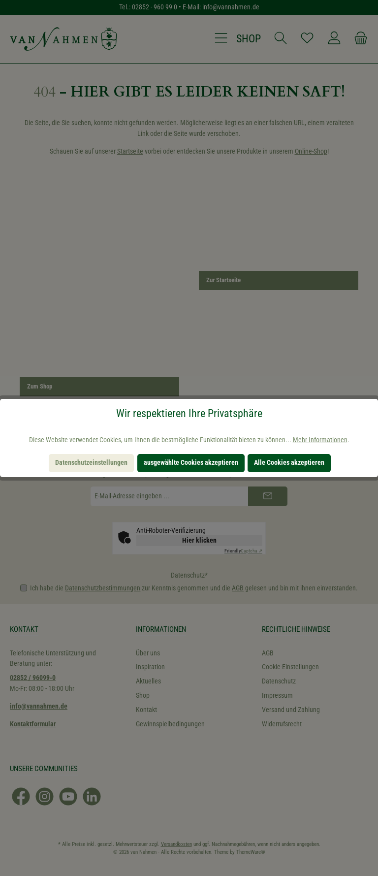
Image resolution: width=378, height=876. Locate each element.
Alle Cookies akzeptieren (289, 462)
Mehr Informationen (320, 440)
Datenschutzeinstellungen (91, 462)
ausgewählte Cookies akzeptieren (191, 462)
